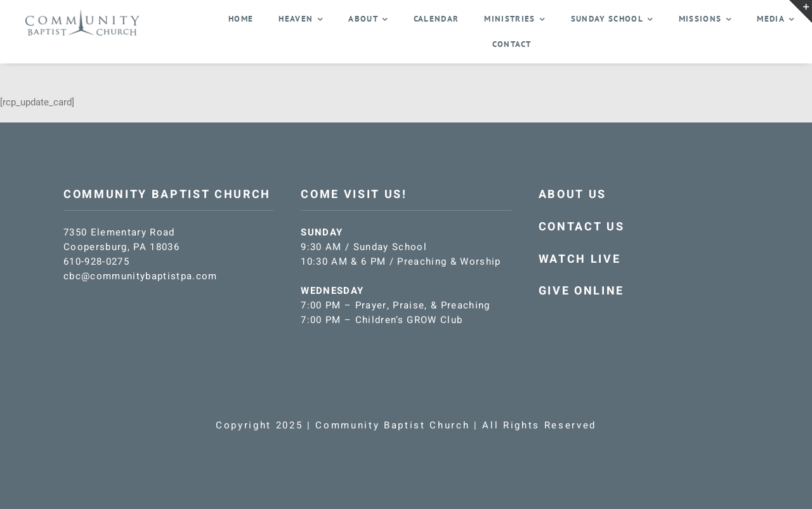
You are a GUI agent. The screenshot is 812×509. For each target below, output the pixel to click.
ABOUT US (572, 194)
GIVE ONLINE (581, 291)
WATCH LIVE (580, 259)
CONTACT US (582, 226)
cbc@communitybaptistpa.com (140, 276)
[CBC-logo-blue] (82, 14)
